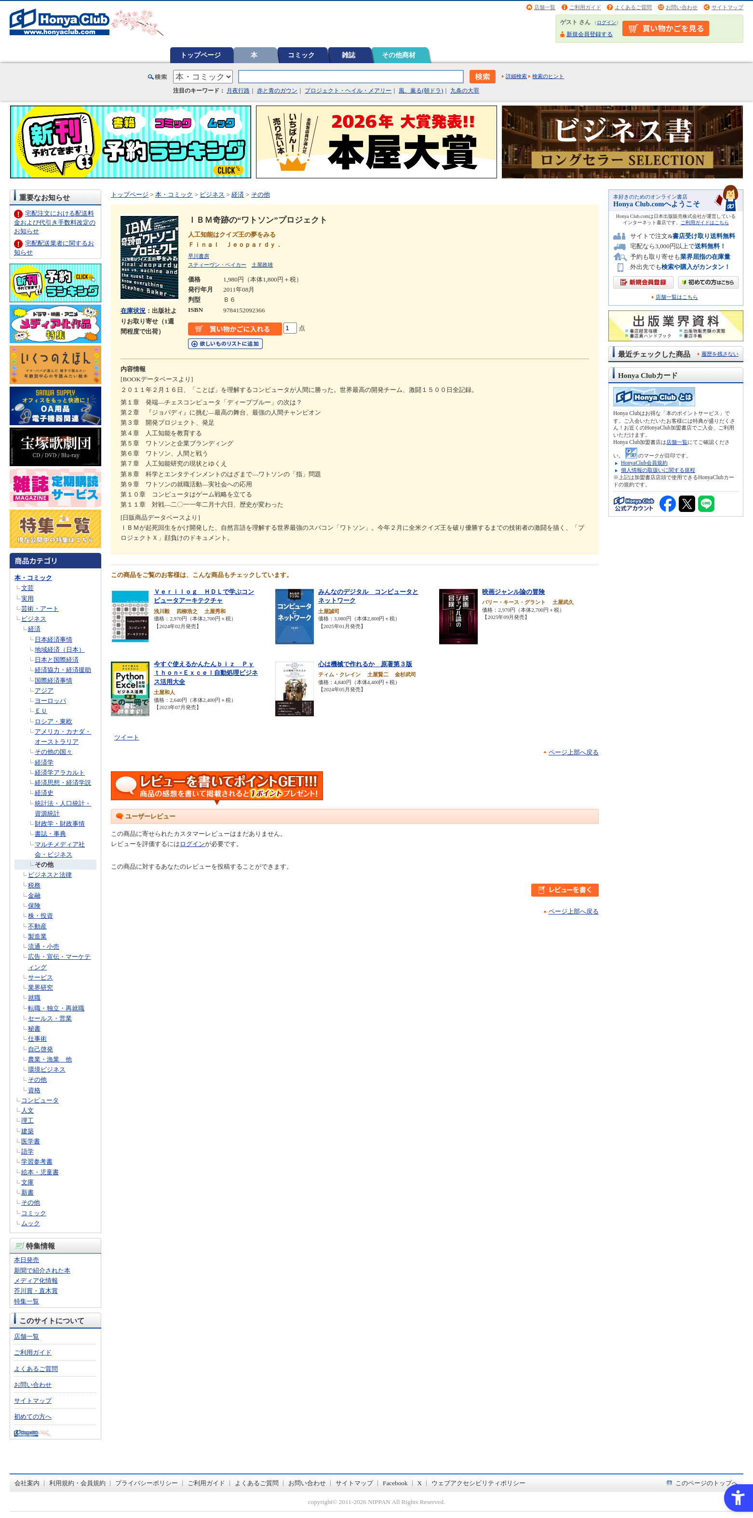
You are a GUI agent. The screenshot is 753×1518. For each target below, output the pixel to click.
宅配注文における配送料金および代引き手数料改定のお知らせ (54, 222)
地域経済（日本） (60, 649)
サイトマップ (727, 7)
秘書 (34, 1028)
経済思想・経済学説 (63, 782)
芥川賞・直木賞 (36, 1290)
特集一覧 (26, 1301)
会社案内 (27, 1483)
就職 (34, 997)
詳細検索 (516, 76)
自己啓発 (40, 1049)
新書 (27, 1192)
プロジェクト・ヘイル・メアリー (348, 90)
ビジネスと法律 (50, 874)
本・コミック (33, 577)
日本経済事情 (53, 639)
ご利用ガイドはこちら (705, 222)
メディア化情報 (36, 1280)
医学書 (30, 1141)
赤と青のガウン (277, 90)
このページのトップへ (706, 1483)
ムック (30, 1223)
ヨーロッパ (50, 700)
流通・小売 (43, 946)
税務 (34, 885)
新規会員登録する (589, 34)
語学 (27, 1151)
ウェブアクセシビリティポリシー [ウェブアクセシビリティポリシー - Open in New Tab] (478, 1483)
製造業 (37, 936)
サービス (40, 977)
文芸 (27, 587)
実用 (27, 598)
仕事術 (37, 1038)
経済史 (44, 792)
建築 (27, 1131)
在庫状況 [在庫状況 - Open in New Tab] (133, 310)
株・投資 (40, 915)
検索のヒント (548, 76)
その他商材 (399, 55)
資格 (34, 1090)
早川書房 (198, 256)
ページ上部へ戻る (574, 752)
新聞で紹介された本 (42, 1270)
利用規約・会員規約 (77, 1483)
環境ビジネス (47, 1069)
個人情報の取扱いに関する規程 (658, 470)
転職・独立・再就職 (56, 1008)
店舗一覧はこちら (677, 297)
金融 (34, 895)
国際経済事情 (53, 680)
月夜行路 (238, 90)
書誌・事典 (50, 833)
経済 (34, 628)
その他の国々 (53, 751)
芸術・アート (40, 608)
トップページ (200, 55)
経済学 (44, 762)
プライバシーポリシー (146, 1483)
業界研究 (40, 987)
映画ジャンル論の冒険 (513, 591)
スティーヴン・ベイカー (217, 265)
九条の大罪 (464, 90)
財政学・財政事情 (60, 823)
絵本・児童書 (40, 1172)
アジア (44, 690)
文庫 (27, 1182)
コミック (301, 55)
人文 (27, 1110)
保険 (34, 905)
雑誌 (348, 55)
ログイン (606, 22)
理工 (27, 1120)
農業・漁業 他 (50, 1059)
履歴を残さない (720, 354)
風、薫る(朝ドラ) (421, 90)
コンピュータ (40, 1100)
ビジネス (33, 618)
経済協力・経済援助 (63, 669)
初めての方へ (33, 1416)
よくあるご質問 (633, 7)
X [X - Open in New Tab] (419, 1483)
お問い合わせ (682, 7)
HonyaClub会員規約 (644, 463)
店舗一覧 (544, 7)
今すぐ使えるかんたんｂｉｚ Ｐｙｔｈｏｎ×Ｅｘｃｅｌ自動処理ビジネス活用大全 (206, 672)
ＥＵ (41, 710)
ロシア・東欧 (53, 721)
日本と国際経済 (57, 659)
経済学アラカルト (60, 772)
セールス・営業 (50, 1018)
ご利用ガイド (585, 7)
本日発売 (26, 1259)
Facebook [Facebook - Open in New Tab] (395, 1483)
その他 (44, 864)
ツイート (126, 737)
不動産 (37, 926)
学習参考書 (37, 1161)
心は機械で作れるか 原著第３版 (365, 664)
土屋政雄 (262, 265)
